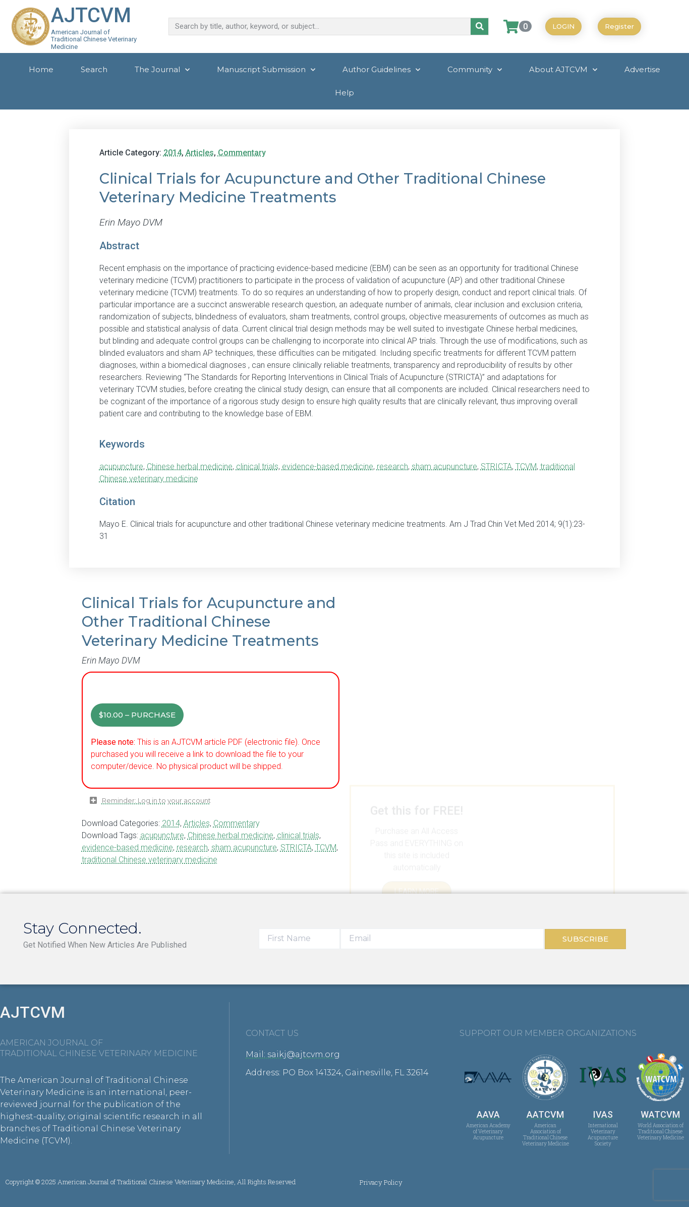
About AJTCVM (563, 70)
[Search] (479, 26)
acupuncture (121, 466)
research (392, 466)
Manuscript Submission (266, 70)
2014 (172, 152)
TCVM (526, 466)
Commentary (242, 152)
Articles (200, 152)
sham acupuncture (444, 466)
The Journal (162, 70)
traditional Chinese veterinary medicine (149, 859)
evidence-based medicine (327, 466)
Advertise (642, 69)
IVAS (603, 1114)
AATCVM (545, 1114)
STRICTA (496, 466)
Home (41, 69)
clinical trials (257, 466)
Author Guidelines (381, 70)
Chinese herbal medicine (190, 466)
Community (474, 70)
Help (344, 92)
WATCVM (660, 1114)
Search (94, 69)
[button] (214, 804)
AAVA (488, 1114)
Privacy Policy (381, 1182)
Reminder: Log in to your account (156, 800)
